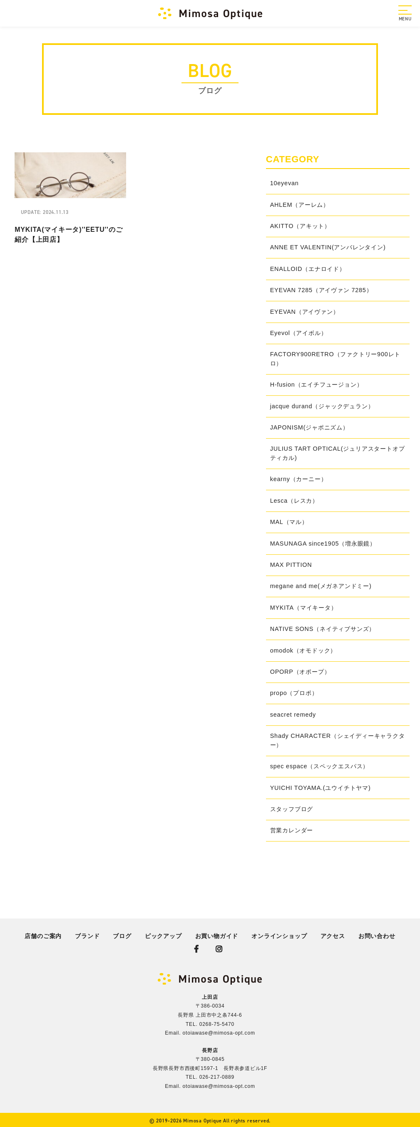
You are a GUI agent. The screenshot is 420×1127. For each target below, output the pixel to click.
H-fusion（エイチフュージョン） (316, 384)
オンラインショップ (279, 936)
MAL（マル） (289, 522)
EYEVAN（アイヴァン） (304, 311)
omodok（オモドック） (303, 650)
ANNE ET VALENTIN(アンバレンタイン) (328, 247)
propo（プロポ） (294, 693)
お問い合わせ (376, 936)
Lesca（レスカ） (294, 500)
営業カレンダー (291, 830)
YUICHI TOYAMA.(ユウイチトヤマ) (320, 787)
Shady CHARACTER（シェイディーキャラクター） (337, 740)
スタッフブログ (291, 809)
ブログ (122, 936)
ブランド (87, 936)
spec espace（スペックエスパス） (319, 766)
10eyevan (284, 183)
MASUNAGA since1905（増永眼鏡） (323, 543)
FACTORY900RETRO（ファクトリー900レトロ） (335, 359)
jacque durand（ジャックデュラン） (322, 406)
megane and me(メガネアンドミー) (321, 586)
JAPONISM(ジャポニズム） (309, 427)
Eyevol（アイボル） (298, 333)
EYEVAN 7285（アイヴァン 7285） (321, 290)
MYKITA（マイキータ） (303, 607)
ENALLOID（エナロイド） (307, 269)
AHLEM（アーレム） (299, 204)
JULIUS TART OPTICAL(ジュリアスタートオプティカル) (337, 453)
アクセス (333, 936)
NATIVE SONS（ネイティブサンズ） (322, 629)
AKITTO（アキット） (300, 226)
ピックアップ (163, 936)
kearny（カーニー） (298, 479)
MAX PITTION (291, 564)
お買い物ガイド (217, 936)
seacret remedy (293, 714)
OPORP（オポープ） (300, 671)
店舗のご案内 (43, 936)
